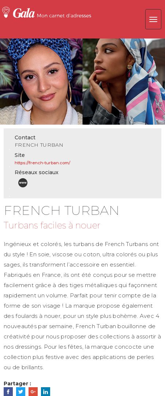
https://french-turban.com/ (42, 162)
